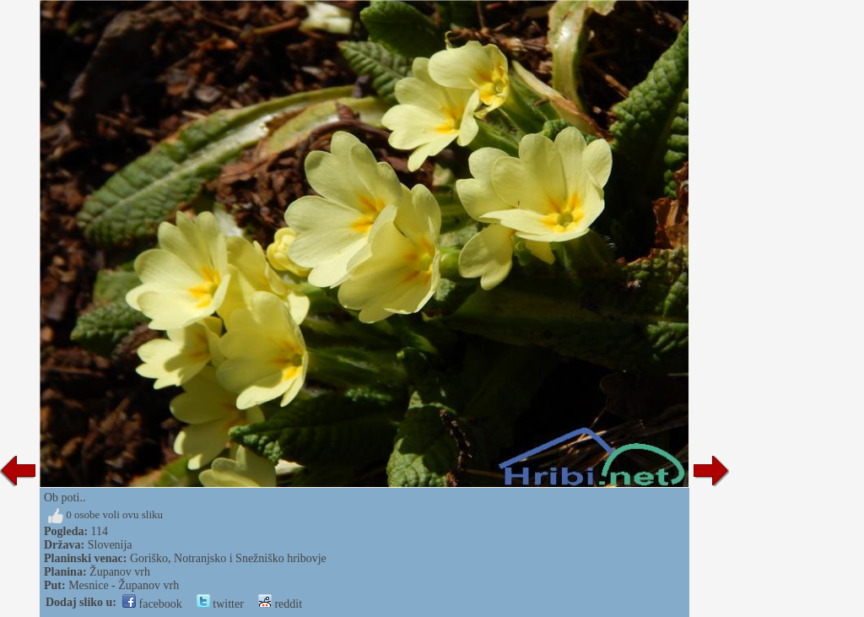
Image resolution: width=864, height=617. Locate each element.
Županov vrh (119, 572)
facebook (152, 604)
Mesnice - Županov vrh (123, 585)
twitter (220, 604)
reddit (280, 604)
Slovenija (110, 545)
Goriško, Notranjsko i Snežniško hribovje (228, 558)
